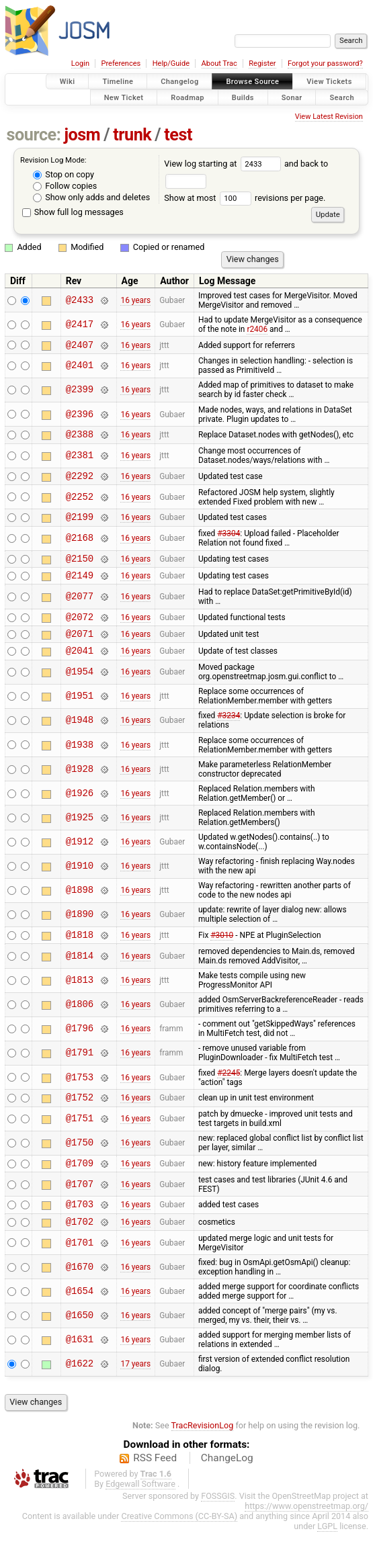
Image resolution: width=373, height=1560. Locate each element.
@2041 (79, 668)
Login (80, 63)
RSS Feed (155, 1486)
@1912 (79, 860)
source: (34, 134)
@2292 (79, 481)
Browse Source (252, 81)
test (178, 134)
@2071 (79, 649)
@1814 (79, 975)
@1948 (79, 738)
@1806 (79, 1025)
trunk (132, 134)
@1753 (79, 1097)
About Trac (219, 63)
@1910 (79, 884)
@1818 (79, 954)
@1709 (79, 1186)
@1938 (79, 762)
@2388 (79, 437)
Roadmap (187, 97)
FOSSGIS (218, 1524)
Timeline (117, 81)
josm (82, 134)
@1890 (79, 932)
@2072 (79, 630)
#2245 (228, 1093)
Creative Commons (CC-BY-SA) (179, 1544)
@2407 (79, 346)
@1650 (79, 1343)
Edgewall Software (140, 1512)
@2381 (79, 459)
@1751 (79, 1141)
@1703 (79, 1229)
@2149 (79, 586)
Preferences (120, 63)
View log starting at (224, 164)
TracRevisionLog (202, 1453)
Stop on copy (63, 174)
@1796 (79, 1049)
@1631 (79, 1368)
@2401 (79, 367)
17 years (135, 1392)
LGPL (327, 1554)
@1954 (79, 690)
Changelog (179, 81)
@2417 (79, 324)
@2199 (79, 524)
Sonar (292, 97)
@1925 (79, 835)
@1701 (79, 1270)
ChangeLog (227, 1486)
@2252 (79, 502)
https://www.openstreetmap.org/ (306, 1534)
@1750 (79, 1165)
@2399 (79, 392)
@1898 (79, 908)
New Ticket (124, 97)
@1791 (79, 1073)
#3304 (228, 541)
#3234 (228, 733)
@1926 (79, 811)
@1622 (79, 1392)
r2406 (257, 329)
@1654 (79, 1319)
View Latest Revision (329, 116)
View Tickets (328, 81)
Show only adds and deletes (91, 197)
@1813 (79, 1000)
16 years (135, 300)
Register (262, 63)
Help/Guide (171, 63)
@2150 (79, 568)
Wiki (67, 81)
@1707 (79, 1208)
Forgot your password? (325, 63)
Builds (243, 97)
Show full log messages (73, 212)
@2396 (79, 416)
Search (341, 97)
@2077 (79, 608)
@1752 (79, 1119)
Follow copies (65, 186)
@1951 (79, 714)
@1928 (79, 787)
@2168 (79, 546)
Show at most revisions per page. (244, 198)
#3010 (221, 954)
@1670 (79, 1295)
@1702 (79, 1249)
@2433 (79, 300)
